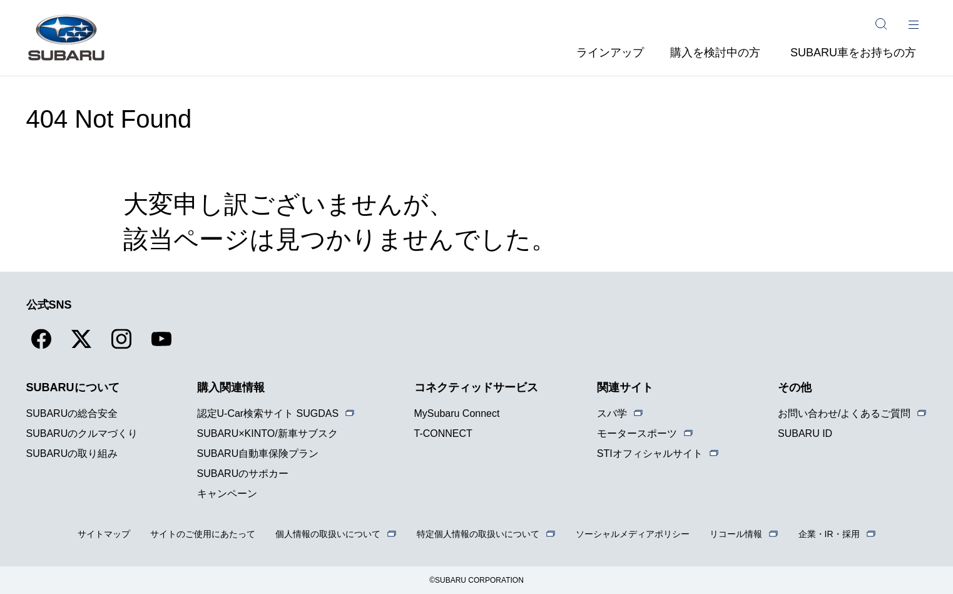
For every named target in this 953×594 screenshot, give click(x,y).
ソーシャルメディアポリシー (633, 534)
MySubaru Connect (457, 413)
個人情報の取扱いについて (327, 534)
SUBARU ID (805, 433)
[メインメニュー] (913, 24)
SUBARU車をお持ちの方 (853, 52)
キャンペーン (227, 493)
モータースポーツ (637, 433)
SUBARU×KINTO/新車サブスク (267, 433)
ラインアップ (610, 52)
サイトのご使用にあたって (202, 534)
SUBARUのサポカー (243, 473)
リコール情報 (736, 534)
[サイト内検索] (881, 24)
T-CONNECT (443, 433)
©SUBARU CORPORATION (476, 580)
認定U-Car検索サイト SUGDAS (268, 413)
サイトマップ (104, 534)
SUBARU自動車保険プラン (258, 453)
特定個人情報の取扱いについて (478, 534)
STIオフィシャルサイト (650, 453)
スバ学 (612, 413)
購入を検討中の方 (715, 52)
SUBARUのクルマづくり (82, 433)
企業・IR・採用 (829, 534)
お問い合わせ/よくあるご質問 (844, 413)
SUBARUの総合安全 (72, 413)
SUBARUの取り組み (72, 453)
